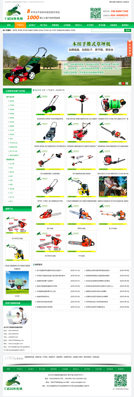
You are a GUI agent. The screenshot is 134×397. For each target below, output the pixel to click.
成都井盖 (38, 357)
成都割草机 (68, 357)
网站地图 (112, 2)
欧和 (11, 176)
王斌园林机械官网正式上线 (46, 291)
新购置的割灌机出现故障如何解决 (98, 276)
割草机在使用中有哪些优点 (95, 307)
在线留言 (126, 2)
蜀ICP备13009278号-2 (75, 375)
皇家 (11, 180)
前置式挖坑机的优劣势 (44, 302)
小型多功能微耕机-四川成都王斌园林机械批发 (17, 255)
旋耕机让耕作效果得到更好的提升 (98, 270)
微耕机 (67, 30)
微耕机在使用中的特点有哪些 (96, 291)
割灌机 (35, 30)
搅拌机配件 (88, 357)
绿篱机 (30, 30)
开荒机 (73, 30)
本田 (11, 168)
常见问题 (102, 25)
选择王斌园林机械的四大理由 (47, 286)
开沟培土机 (47, 30)
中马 (11, 193)
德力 (11, 201)
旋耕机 (12, 118)
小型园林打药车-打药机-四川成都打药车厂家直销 (112, 119)
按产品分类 (10, 97)
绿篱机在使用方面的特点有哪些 (97, 296)
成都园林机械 (29, 357)
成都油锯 (96, 357)
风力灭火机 (13, 151)
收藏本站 (119, 2)
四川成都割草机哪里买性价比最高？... (50, 270)
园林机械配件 (14, 155)
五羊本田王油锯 (17, 226)
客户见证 (43, 25)
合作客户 (32, 25)
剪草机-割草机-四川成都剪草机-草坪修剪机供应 (50, 146)
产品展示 (50, 90)
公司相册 (67, 25)
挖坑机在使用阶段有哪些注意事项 (98, 281)
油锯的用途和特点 (43, 296)
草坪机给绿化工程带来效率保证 (97, 302)
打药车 (54, 30)
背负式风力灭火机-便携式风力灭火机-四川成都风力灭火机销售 (112, 174)
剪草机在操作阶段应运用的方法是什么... (100, 286)
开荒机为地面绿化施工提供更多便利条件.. (51, 276)
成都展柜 (59, 357)
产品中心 (20, 25)
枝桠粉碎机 (61, 30)
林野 (11, 185)
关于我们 (90, 25)
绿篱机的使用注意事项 (44, 307)
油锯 (11, 139)
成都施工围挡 (77, 357)
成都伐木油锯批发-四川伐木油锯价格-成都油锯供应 (112, 201)
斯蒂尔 (12, 172)
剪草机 (20, 30)
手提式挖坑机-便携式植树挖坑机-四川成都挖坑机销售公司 (81, 119)
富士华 (12, 197)
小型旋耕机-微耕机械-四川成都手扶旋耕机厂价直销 (81, 146)
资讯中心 (78, 25)
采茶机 (12, 134)
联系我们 (125, 25)
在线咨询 (113, 25)
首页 (8, 25)
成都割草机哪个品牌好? (45, 281)
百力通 (12, 164)
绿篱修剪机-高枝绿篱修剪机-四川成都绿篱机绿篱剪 (112, 146)
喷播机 (12, 126)
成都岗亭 (52, 357)
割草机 (15, 30)
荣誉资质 (55, 25)
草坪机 (25, 30)
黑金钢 (12, 189)
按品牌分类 (10, 159)
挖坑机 (40, 30)
